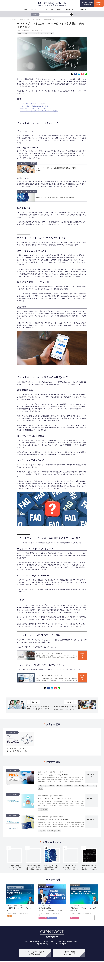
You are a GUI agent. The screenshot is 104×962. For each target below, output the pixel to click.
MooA (40, 788)
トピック (44, 9)
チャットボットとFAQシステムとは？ (32, 104)
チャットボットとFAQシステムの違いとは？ (34, 106)
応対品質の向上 (68, 786)
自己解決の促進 (50, 786)
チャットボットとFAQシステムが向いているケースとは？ (39, 111)
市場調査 (59, 9)
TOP (8, 19)
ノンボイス (24, 9)
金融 (44, 830)
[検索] (71, 14)
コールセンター (49, 33)
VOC (76, 786)
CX (17, 9)
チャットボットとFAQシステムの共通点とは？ (35, 108)
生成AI (81, 786)
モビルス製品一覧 (81, 9)
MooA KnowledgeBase (90, 786)
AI (43, 786)
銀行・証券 (50, 830)
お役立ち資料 (69, 9)
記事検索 (35, 14)
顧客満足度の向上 (22, 33)
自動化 (41, 33)
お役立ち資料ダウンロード (99, 3)
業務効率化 (59, 786)
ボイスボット (34, 9)
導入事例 (45, 809)
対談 (52, 9)
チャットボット (33, 33)
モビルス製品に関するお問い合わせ (87, 3)
